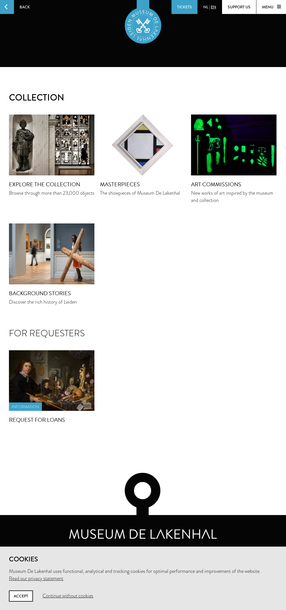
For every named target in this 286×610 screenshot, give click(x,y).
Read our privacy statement (36, 578)
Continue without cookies (67, 595)
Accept (21, 596)
